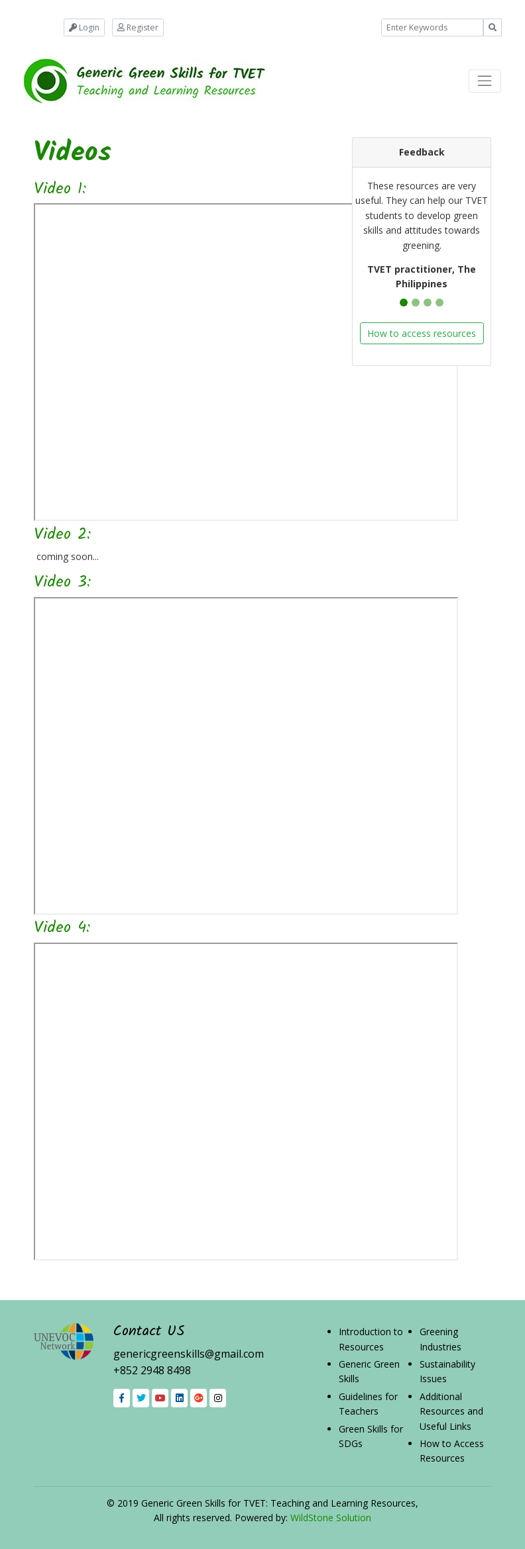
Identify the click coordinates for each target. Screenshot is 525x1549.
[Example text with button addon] (432, 27)
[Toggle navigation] (485, 81)
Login (84, 27)
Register (137, 27)
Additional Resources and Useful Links (451, 1411)
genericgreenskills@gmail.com (188, 1353)
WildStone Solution (330, 1517)
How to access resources (421, 333)
